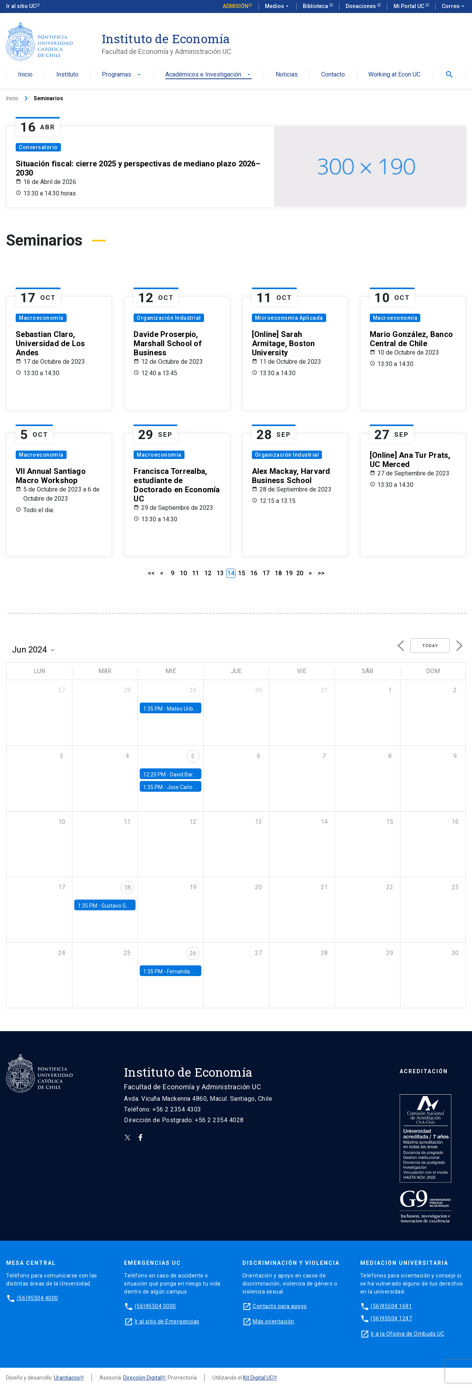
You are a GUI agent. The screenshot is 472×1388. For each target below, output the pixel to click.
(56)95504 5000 (155, 1306)
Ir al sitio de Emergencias (167, 1321)
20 (299, 573)
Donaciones (361, 6)
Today (430, 645)
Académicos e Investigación (208, 75)
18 (278, 573)
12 (207, 573)
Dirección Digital (142, 1378)
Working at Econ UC (394, 75)
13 (220, 573)
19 (289, 573)
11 (195, 573)
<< (151, 573)
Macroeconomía (41, 318)
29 (192, 690)
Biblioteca (316, 6)
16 (253, 573)
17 (266, 573)
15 (241, 573)
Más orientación (273, 1321)
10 (183, 573)
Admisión (235, 6)
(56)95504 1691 (391, 1306)
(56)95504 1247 (391, 1318)
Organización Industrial (169, 318)
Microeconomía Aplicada (289, 318)
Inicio (25, 75)
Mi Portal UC (409, 6)
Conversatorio (38, 147)
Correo (454, 6)
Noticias (287, 75)
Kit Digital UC (258, 1378)
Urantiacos (67, 1378)
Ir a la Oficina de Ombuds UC (407, 1334)
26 (192, 953)
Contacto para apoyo (280, 1306)
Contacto (333, 75)
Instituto (67, 75)
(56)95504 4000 (37, 1298)
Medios (277, 6)
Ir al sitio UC (21, 6)
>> (321, 573)
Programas (122, 75)
